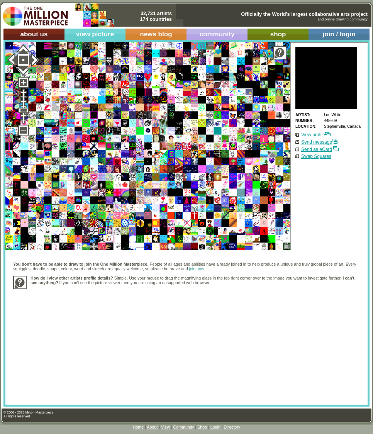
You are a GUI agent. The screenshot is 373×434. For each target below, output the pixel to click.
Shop (202, 427)
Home (138, 427)
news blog (156, 34)
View (165, 427)
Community (183, 427)
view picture (95, 34)
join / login (338, 34)
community (217, 34)
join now (196, 268)
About (152, 427)
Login (215, 427)
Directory (232, 427)
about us (33, 34)
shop (278, 34)
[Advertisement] (121, 343)
